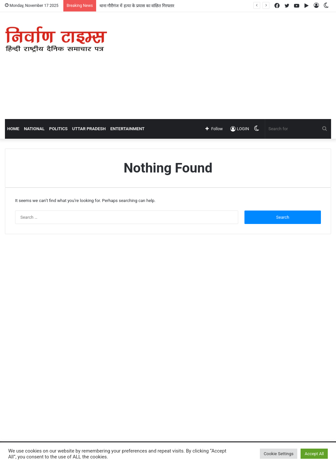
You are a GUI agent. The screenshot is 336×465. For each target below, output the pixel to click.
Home (13, 128)
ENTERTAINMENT (127, 128)
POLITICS (58, 128)
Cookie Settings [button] (279, 453)
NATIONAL (34, 128)
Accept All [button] (314, 453)
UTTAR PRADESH (89, 128)
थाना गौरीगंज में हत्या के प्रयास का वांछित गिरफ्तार (136, 5)
